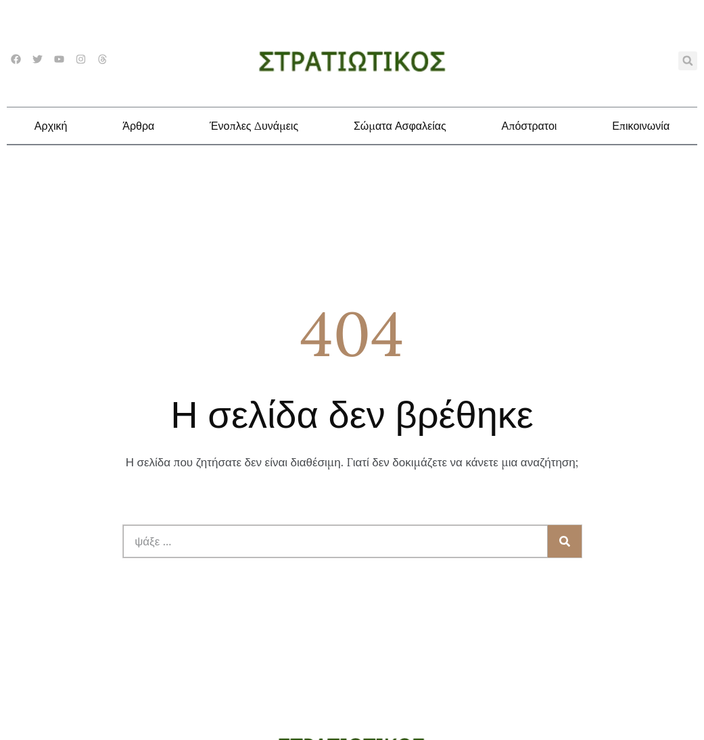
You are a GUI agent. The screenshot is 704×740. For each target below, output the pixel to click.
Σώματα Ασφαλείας (400, 125)
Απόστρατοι (529, 125)
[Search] (565, 541)
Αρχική (51, 125)
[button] (687, 60)
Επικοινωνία (641, 125)
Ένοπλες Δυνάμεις (254, 125)
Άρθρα (138, 125)
